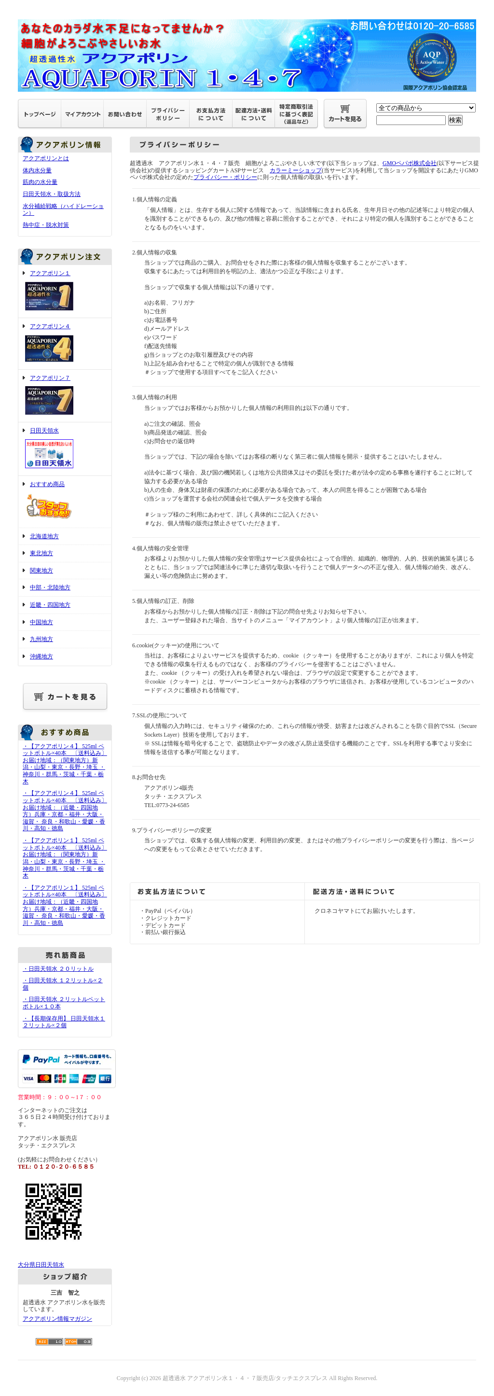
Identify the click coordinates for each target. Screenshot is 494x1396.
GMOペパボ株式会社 (410, 163)
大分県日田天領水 (41, 1264)
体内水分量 (37, 170)
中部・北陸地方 (50, 587)
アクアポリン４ (65, 343)
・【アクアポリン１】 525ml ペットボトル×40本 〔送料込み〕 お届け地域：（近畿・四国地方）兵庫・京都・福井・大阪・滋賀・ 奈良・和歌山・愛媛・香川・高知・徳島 (65, 905)
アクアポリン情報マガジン (57, 1318)
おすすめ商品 (65, 502)
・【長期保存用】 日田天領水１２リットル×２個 (64, 1022)
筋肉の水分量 (40, 182)
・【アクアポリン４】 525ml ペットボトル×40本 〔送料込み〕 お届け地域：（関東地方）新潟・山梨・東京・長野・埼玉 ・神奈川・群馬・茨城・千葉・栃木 (65, 764)
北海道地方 (44, 536)
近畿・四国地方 (50, 604)
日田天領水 (65, 449)
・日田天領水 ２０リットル (58, 968)
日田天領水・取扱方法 (52, 194)
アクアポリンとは (46, 158)
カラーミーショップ (296, 170)
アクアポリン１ (65, 291)
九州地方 (41, 639)
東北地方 (41, 553)
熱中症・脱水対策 (46, 225)
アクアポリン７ (65, 396)
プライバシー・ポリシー (225, 177)
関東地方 (41, 570)
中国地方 (41, 622)
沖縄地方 (41, 656)
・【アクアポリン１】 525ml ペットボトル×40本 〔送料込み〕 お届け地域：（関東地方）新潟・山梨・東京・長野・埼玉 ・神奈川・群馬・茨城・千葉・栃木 (65, 858)
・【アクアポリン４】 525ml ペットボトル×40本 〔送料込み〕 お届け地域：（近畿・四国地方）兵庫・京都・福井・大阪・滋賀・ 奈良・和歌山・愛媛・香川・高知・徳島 (65, 811)
